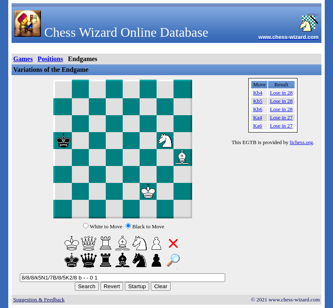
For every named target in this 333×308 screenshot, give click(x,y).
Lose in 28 (281, 93)
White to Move (106, 226)
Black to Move (148, 226)
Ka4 (257, 117)
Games (23, 58)
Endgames (82, 58)
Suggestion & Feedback (38, 299)
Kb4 (257, 93)
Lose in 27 (281, 117)
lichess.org (301, 142)
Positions (50, 58)
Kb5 (257, 101)
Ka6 (257, 126)
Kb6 (257, 109)
